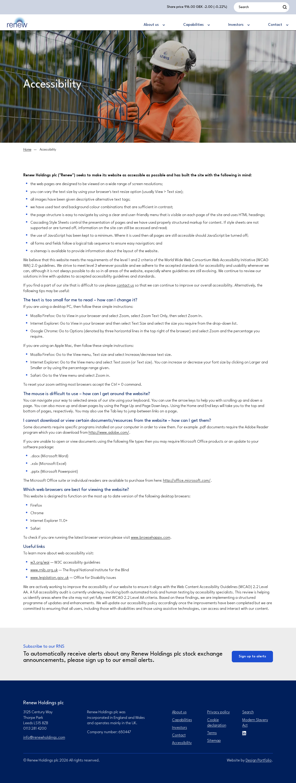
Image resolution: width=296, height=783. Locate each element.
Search (248, 712)
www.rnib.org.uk (44, 570)
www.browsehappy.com (150, 538)
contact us (125, 285)
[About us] (154, 25)
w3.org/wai (39, 562)
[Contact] (278, 25)
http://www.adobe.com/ (109, 433)
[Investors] (239, 25)
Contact (179, 735)
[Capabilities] (196, 25)
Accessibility (182, 743)
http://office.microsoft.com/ (187, 481)
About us (179, 712)
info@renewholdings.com (44, 737)
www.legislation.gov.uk (49, 578)
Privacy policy (218, 712)
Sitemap (214, 741)
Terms (212, 733)
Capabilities (182, 720)
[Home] (27, 149)
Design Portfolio (259, 760)
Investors (179, 728)
